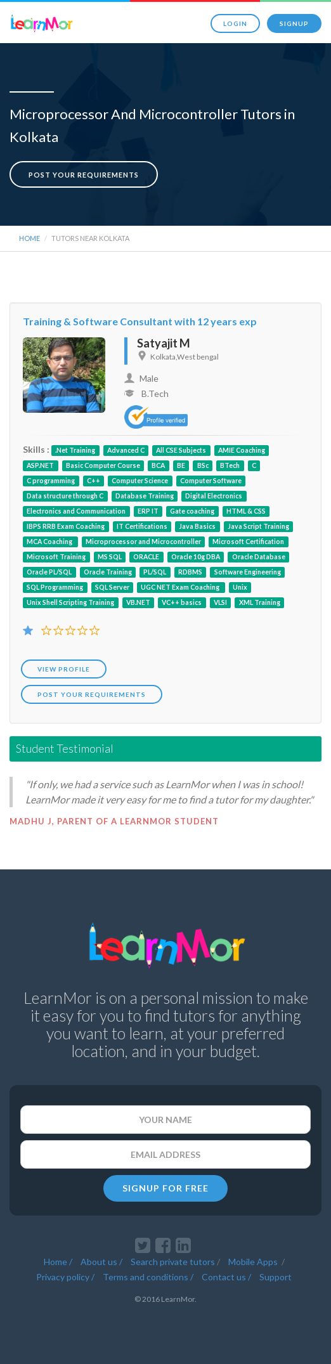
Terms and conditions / (148, 1274)
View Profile (63, 669)
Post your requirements (84, 175)
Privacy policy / (65, 1274)
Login (235, 23)
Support (275, 1274)
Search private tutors (173, 1259)
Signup (294, 23)
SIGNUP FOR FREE (165, 1188)
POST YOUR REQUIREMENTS (91, 694)
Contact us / (226, 1274)
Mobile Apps (254, 1259)
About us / (101, 1259)
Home (29, 238)
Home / (58, 1259)
